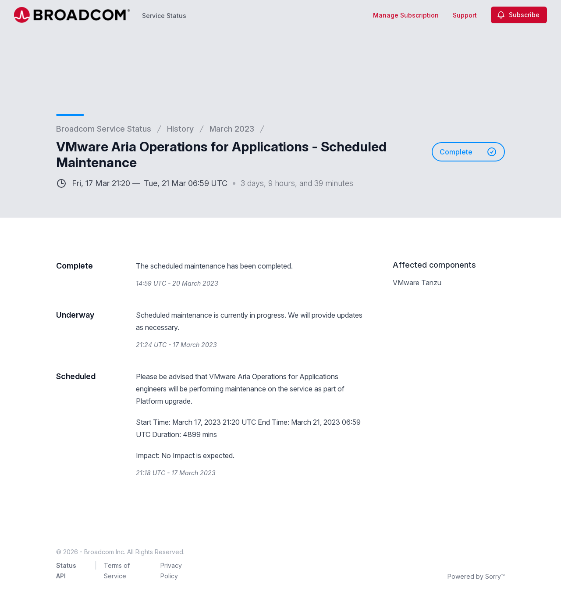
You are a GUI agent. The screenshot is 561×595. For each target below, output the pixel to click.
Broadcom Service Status (103, 128)
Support (465, 15)
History (180, 128)
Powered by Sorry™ (476, 576)
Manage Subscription (406, 15)
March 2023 (231, 128)
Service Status (164, 15)
